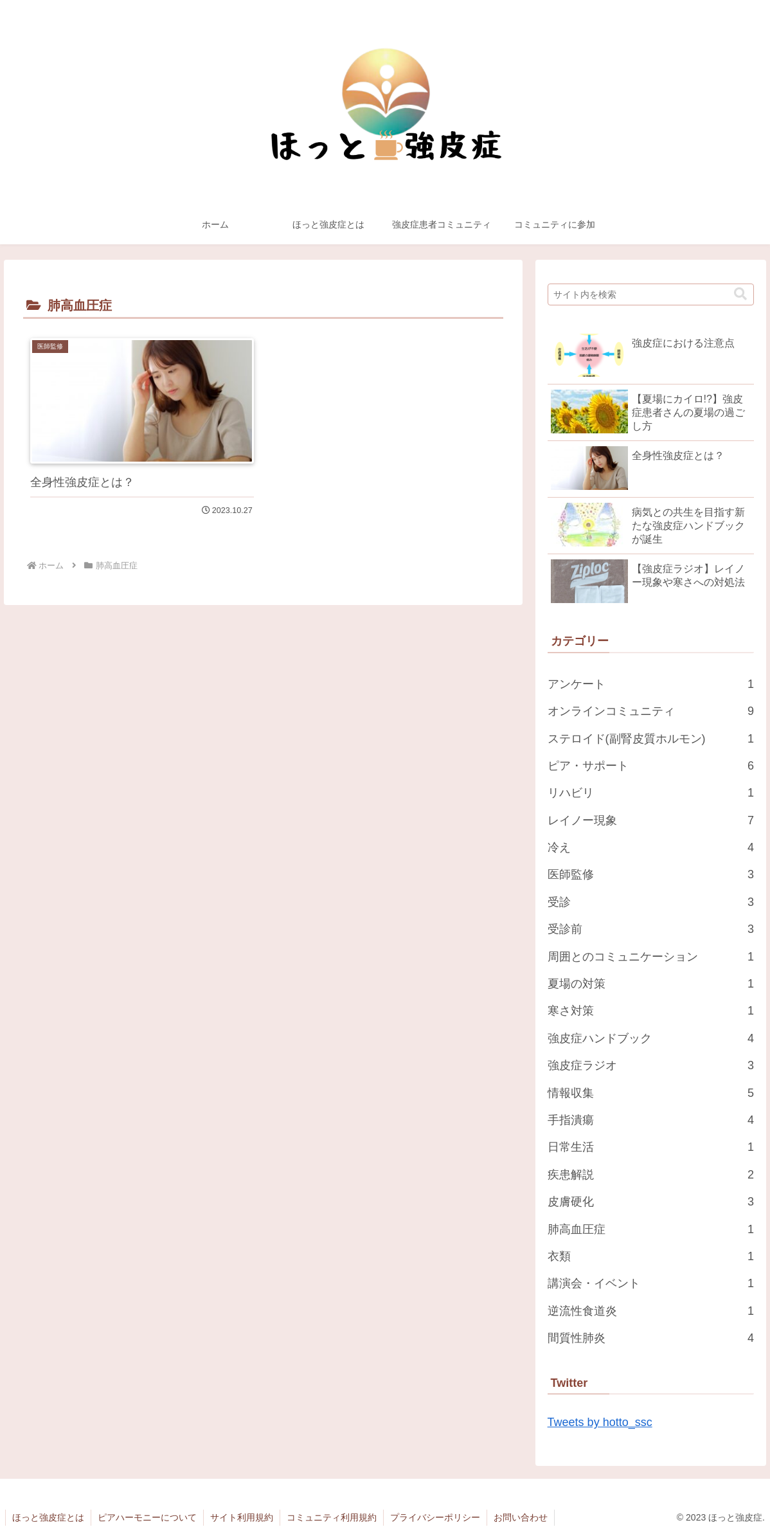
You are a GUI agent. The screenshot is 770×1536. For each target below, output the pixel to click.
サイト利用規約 (241, 1517)
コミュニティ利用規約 (332, 1517)
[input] (651, 294)
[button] (740, 294)
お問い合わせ (521, 1517)
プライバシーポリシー (435, 1517)
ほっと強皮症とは (48, 1517)
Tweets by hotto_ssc (600, 1422)
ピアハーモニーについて (147, 1517)
